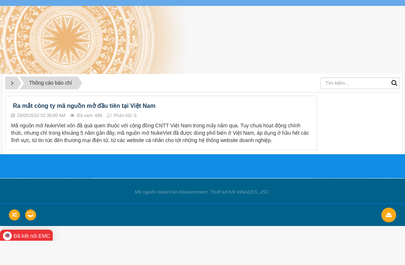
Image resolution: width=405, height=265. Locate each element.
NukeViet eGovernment (182, 192)
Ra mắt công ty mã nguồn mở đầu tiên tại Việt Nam (84, 106)
